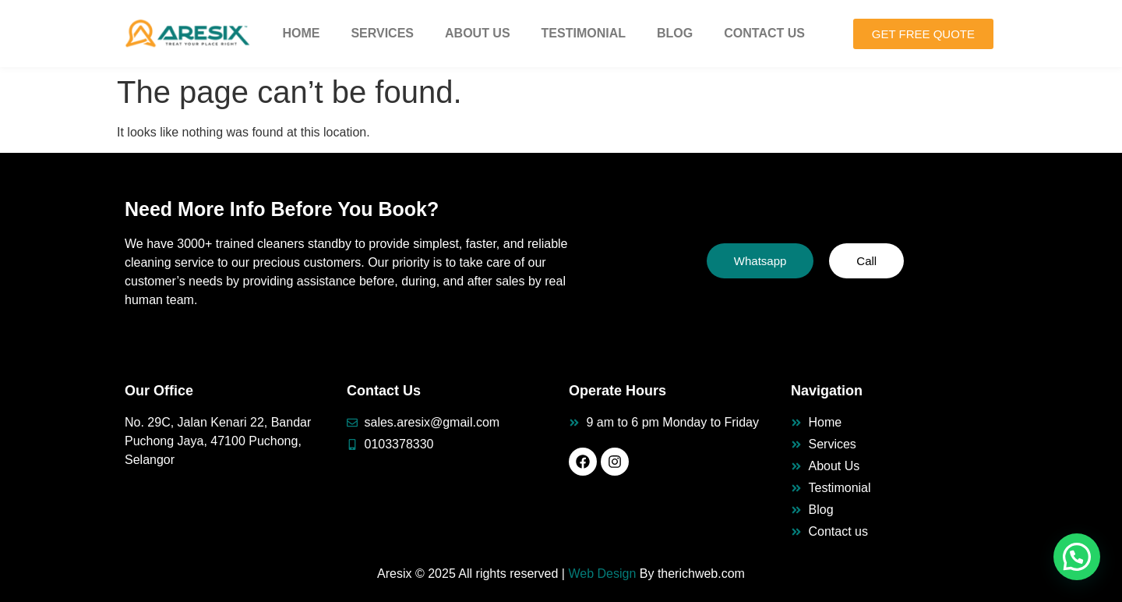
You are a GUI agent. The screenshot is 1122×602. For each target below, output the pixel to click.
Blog (675, 33)
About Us (477, 33)
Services (382, 33)
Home (300, 33)
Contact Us (764, 33)
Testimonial (584, 33)
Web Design (602, 573)
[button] (1076, 556)
